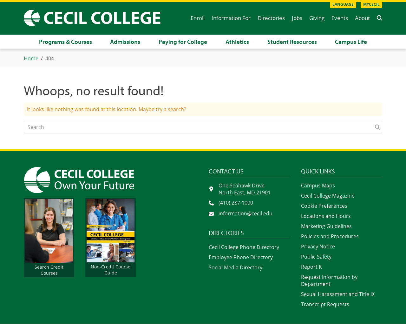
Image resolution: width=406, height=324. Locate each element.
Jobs (297, 18)
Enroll (198, 18)
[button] (379, 18)
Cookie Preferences (324, 205)
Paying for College (183, 41)
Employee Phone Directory (241, 257)
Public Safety (316, 256)
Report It (311, 266)
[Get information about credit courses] (49, 237)
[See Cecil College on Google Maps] (249, 189)
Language (343, 4)
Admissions (125, 41)
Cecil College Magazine (328, 195)
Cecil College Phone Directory (244, 247)
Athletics (237, 41)
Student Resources (292, 41)
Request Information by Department (329, 280)
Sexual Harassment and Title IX (338, 294)
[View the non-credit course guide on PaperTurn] (110, 237)
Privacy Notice (318, 246)
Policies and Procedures (330, 236)
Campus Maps (318, 185)
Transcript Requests (325, 304)
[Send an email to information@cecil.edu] (249, 214)
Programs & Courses (65, 41)
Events (339, 18)
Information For (231, 18)
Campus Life (351, 41)
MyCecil (371, 4)
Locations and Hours (326, 216)
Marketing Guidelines (326, 226)
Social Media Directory (235, 267)
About (362, 18)
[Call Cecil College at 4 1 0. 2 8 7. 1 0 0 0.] (249, 203)
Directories (271, 18)
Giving (316, 18)
